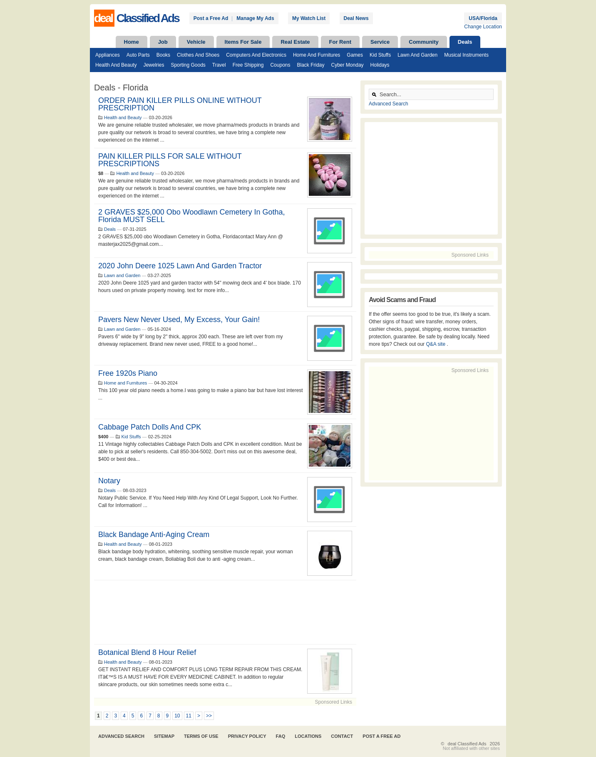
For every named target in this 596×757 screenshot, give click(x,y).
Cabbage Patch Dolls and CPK (149, 427)
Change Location (483, 26)
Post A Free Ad (381, 736)
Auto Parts (138, 55)
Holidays (380, 65)
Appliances (107, 55)
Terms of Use (201, 736)
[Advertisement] (225, 612)
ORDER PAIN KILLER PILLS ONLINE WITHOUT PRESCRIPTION (179, 104)
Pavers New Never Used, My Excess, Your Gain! (179, 319)
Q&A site (436, 344)
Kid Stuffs (380, 55)
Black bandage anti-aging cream (153, 534)
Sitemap (164, 736)
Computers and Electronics (256, 55)
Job (163, 42)
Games (355, 55)
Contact (342, 736)
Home (131, 42)
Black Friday (310, 65)
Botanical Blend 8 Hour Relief (147, 652)
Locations (308, 736)
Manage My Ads (255, 18)
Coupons (280, 65)
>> (209, 716)
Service (380, 42)
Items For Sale (243, 42)
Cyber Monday (347, 65)
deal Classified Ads (467, 743)
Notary (109, 481)
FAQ (281, 736)
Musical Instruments (466, 55)
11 (188, 716)
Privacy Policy (247, 736)
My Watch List (308, 18)
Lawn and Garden (417, 55)
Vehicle (196, 42)
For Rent (340, 42)
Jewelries (153, 65)
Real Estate (295, 42)
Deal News (356, 18)
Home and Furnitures (316, 55)
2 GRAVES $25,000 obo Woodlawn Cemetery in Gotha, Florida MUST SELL (191, 216)
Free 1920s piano (127, 373)
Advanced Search (388, 104)
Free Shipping (248, 65)
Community (424, 42)
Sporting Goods (188, 65)
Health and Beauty (116, 65)
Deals (465, 42)
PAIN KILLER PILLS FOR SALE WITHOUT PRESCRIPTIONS (169, 160)
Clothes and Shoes (198, 55)
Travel (219, 65)
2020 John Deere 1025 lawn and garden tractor (180, 266)
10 (177, 716)
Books (163, 55)
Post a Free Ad (211, 18)
